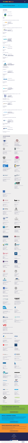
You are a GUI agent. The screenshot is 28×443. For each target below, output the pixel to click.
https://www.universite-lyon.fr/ (17, 249)
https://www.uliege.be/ (5, 249)
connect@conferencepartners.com (10, 121)
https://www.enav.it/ (16, 385)
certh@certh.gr (9, 96)
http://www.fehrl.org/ (10, 23)
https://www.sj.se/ (5, 402)
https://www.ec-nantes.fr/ (17, 171)
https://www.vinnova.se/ (17, 402)
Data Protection (14, 435)
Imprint (14, 437)
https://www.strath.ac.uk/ (17, 267)
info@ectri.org (9, 30)
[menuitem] (18, 5)
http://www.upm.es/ (5, 284)
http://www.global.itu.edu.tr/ (17, 180)
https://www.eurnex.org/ (10, 72)
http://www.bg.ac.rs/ (16, 241)
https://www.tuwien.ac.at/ (5, 232)
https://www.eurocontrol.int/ (17, 312)
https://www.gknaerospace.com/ (6, 394)
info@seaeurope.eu (10, 112)
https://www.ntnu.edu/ (5, 214)
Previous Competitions (14, 436)
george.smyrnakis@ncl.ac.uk (11, 64)
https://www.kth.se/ (5, 196)
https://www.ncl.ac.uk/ (10, 129)
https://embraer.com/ (5, 385)
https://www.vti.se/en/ (5, 330)
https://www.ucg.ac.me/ (17, 258)
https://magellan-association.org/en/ (10, 40)
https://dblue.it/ (9, 89)
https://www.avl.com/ (5, 368)
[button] (23, 442)
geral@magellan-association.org (10, 39)
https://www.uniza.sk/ (16, 276)
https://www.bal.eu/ (10, 104)
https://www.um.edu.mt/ (5, 258)
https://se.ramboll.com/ (16, 394)
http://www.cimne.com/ (17, 304)
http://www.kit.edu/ (16, 188)
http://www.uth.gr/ (5, 276)
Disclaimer (14, 434)
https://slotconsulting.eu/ (11, 55)
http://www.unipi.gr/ (5, 267)
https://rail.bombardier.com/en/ (17, 377)
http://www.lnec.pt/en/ (5, 350)
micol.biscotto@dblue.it (10, 88)
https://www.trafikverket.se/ (6, 359)
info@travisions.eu (14, 438)
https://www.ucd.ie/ (10, 15)
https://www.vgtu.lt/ (16, 284)
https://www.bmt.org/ (5, 377)
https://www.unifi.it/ (5, 241)
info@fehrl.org (9, 22)
